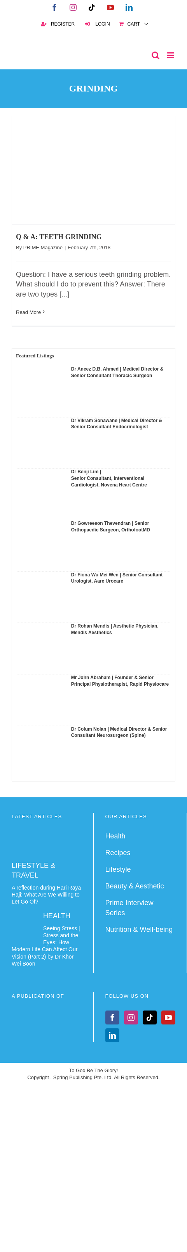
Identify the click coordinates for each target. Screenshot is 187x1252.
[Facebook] (112, 1017)
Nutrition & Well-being (139, 929)
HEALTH (56, 916)
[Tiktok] (150, 1017)
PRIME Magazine (43, 247)
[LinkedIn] (112, 1035)
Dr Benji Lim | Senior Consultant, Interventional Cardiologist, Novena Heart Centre (109, 478)
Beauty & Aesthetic (134, 886)
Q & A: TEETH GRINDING (59, 237)
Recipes (118, 853)
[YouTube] (168, 1017)
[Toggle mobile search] (155, 55)
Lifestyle (118, 869)
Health (115, 836)
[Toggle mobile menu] (171, 55)
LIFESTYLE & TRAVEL (33, 870)
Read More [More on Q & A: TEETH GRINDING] (28, 312)
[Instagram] (131, 1017)
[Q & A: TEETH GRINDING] (93, 170)
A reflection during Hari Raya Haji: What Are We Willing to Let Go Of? (46, 895)
